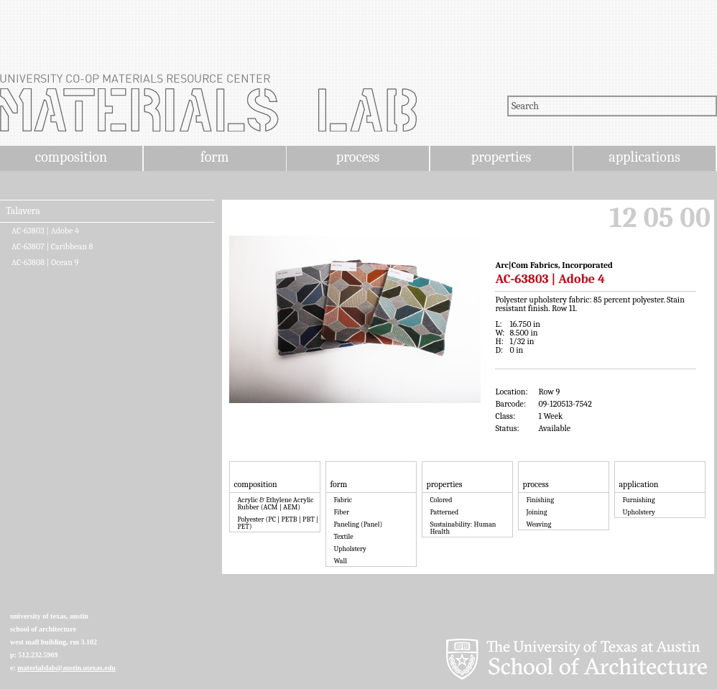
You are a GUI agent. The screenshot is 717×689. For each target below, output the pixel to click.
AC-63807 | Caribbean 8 (52, 246)
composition (71, 157)
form (214, 157)
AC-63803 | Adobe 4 (45, 231)
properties (501, 157)
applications (644, 157)
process (358, 157)
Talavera (23, 211)
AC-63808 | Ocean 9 (44, 262)
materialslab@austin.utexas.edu (66, 668)
